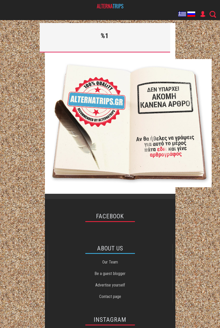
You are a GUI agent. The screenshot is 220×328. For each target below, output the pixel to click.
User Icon (202, 14)
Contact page (110, 296)
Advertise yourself (110, 285)
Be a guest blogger (110, 273)
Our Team (110, 262)
